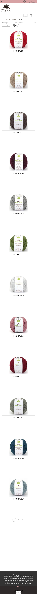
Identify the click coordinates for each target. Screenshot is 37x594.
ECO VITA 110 (18, 295)
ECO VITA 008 (18, 458)
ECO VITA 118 (18, 417)
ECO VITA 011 (18, 132)
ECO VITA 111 (18, 92)
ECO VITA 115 (18, 336)
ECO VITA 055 (18, 377)
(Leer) (18, 586)
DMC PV (14, 20)
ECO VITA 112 (18, 214)
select (27, 23)
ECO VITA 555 (18, 51)
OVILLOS (8, 20)
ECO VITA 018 (18, 254)
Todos (2, 20)
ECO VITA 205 (18, 173)
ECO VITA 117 (18, 499)
